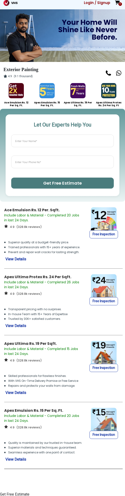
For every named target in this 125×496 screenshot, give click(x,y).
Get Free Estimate (62, 183)
